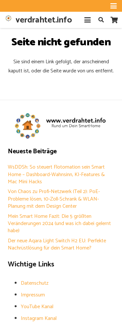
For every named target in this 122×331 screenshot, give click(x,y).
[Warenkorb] (114, 20)
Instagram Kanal (39, 318)
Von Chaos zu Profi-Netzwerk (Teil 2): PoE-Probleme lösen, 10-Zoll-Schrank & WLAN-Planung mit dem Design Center (54, 199)
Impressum (33, 295)
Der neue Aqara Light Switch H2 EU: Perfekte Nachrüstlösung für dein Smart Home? (57, 244)
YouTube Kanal (37, 306)
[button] (113, 6)
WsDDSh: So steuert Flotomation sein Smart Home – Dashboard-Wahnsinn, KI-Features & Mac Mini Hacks (56, 174)
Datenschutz (34, 283)
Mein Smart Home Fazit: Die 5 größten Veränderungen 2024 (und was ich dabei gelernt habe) (59, 223)
